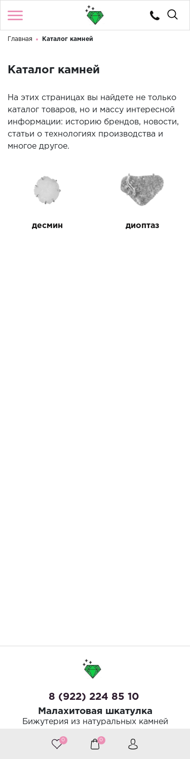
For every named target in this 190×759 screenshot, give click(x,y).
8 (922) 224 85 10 (94, 696)
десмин (47, 226)
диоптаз (142, 226)
